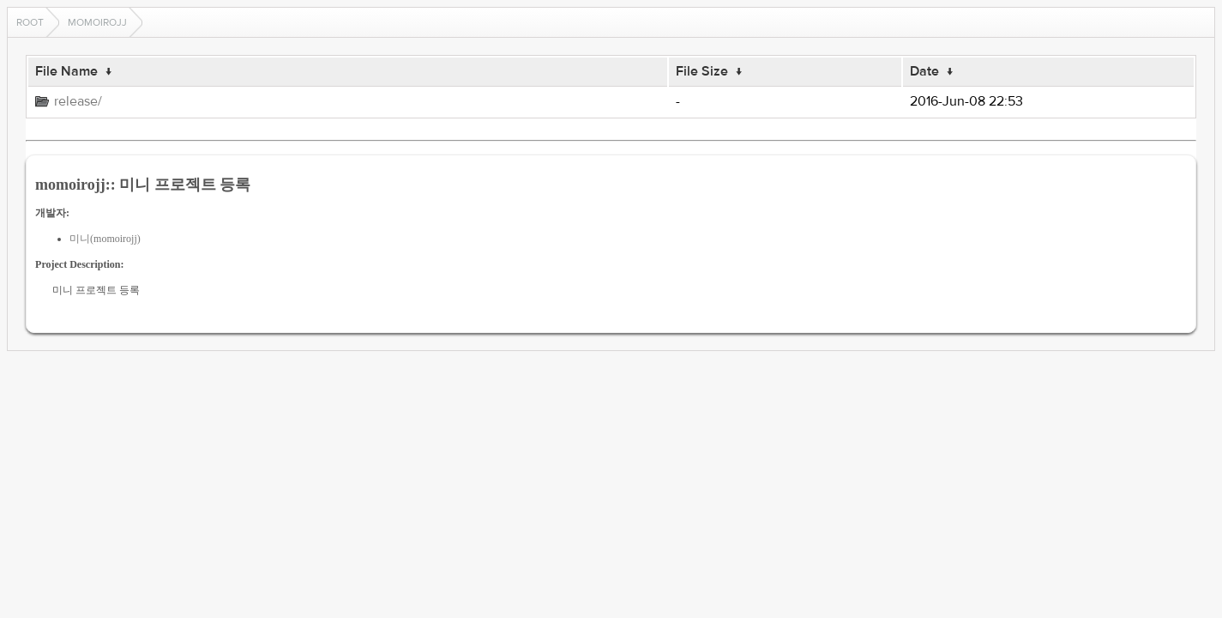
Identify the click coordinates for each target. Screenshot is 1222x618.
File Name (66, 71)
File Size (702, 71)
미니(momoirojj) (105, 239)
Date (924, 71)
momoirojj (97, 22)
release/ (78, 101)
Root (30, 22)
